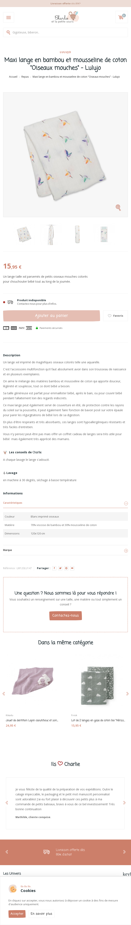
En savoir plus (41, 914)
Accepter (17, 914)
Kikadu (9, 715)
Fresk (74, 715)
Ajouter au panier (51, 316)
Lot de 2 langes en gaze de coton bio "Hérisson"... (98, 720)
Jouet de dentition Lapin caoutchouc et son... (32, 720)
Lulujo (65, 52)
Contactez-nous (65, 615)
